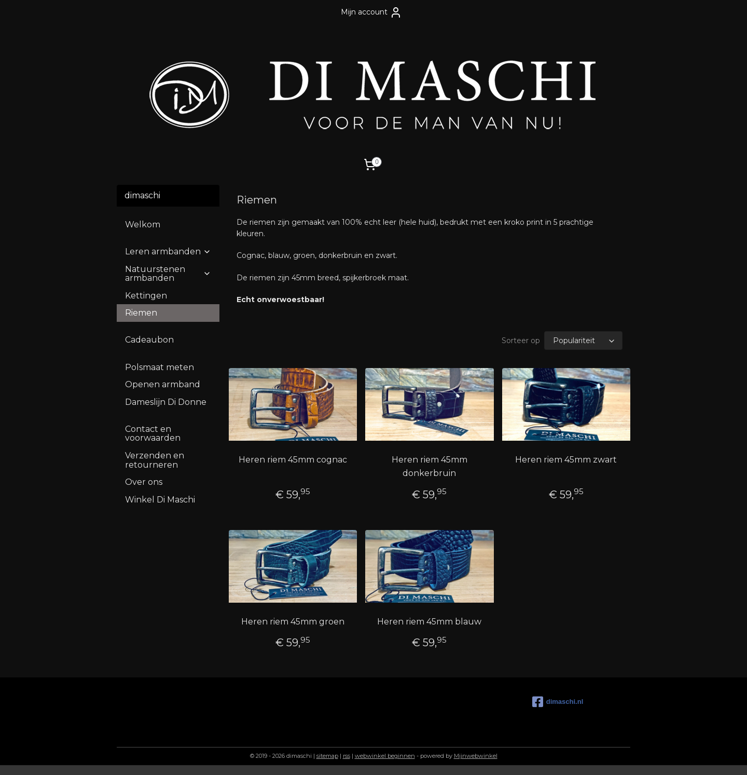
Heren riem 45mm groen (292, 622)
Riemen (141, 313)
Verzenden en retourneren (154, 460)
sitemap (327, 755)
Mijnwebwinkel (475, 755)
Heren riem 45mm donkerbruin (429, 466)
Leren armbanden (168, 251)
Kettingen (146, 296)
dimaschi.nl (558, 702)
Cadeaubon (149, 340)
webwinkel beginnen (385, 755)
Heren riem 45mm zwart (566, 460)
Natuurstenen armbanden (168, 273)
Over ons (143, 482)
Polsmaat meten (159, 367)
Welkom (142, 224)
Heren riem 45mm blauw (429, 622)
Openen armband (162, 384)
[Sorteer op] (583, 340)
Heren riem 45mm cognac (293, 460)
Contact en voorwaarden (153, 433)
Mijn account (371, 12)
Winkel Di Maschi (160, 500)
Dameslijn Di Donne (165, 402)
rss (346, 755)
